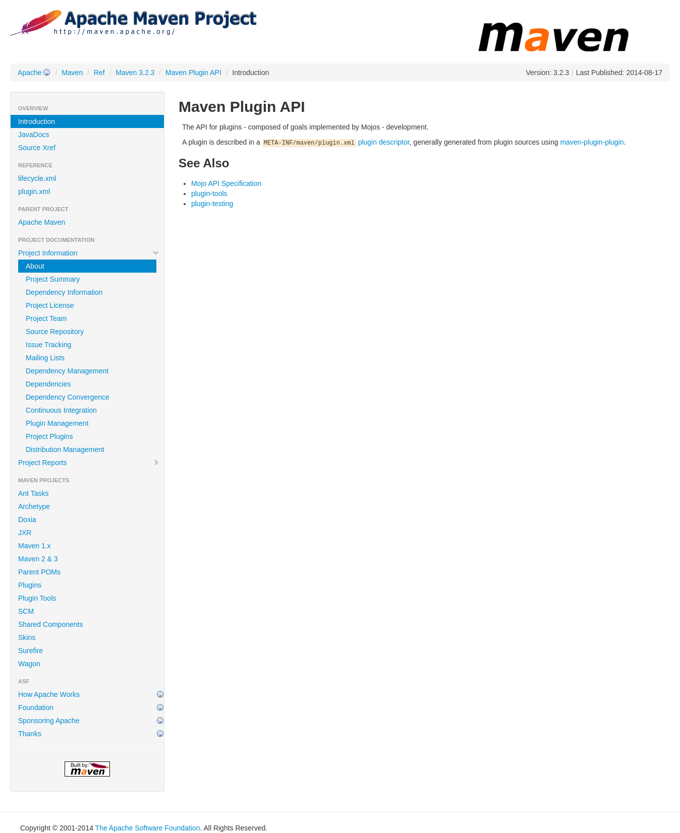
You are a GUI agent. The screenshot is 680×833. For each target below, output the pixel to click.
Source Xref (36, 148)
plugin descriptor (336, 142)
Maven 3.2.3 (135, 73)
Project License (50, 305)
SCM (26, 611)
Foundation (35, 707)
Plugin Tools (37, 598)
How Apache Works (49, 694)
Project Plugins (49, 436)
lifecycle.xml (37, 178)
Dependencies (48, 384)
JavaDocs (33, 135)
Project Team (46, 318)
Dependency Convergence (67, 397)
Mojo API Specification (226, 183)
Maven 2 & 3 (38, 559)
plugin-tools (209, 193)
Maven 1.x (34, 546)
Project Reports (88, 463)
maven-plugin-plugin (592, 142)
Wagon (29, 664)
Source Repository (55, 332)
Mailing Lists (45, 358)
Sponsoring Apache (48, 721)
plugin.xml (34, 191)
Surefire (30, 651)
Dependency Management (67, 371)
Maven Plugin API (193, 73)
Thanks (29, 734)
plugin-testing (212, 204)
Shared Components (50, 624)
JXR (24, 533)
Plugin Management (57, 423)
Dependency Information (64, 292)
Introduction (36, 121)
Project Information (88, 253)
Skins (26, 637)
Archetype (34, 506)
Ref (99, 73)
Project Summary (53, 279)
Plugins (29, 585)
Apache (29, 73)
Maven (72, 73)
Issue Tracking (48, 345)
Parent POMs (39, 572)
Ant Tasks (33, 493)
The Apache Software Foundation (147, 828)
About (35, 266)
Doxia (27, 520)
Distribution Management (65, 449)
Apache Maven (41, 222)
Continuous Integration (61, 410)
